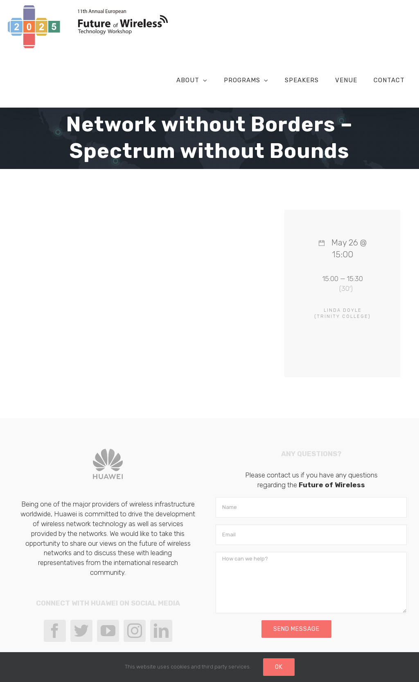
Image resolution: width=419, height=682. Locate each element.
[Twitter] (81, 631)
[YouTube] (108, 631)
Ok (279, 667)
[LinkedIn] (161, 631)
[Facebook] (55, 631)
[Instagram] (135, 631)
